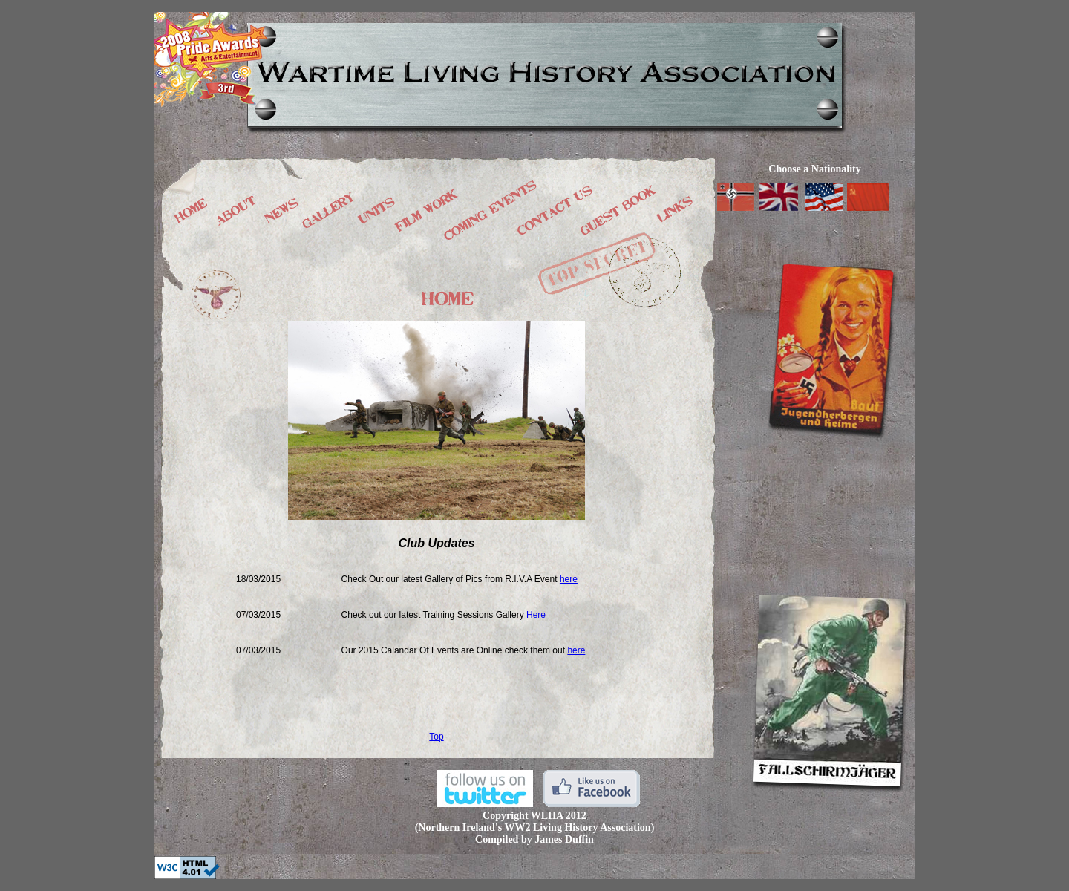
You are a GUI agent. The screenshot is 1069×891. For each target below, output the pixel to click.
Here (536, 615)
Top (436, 736)
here (569, 579)
